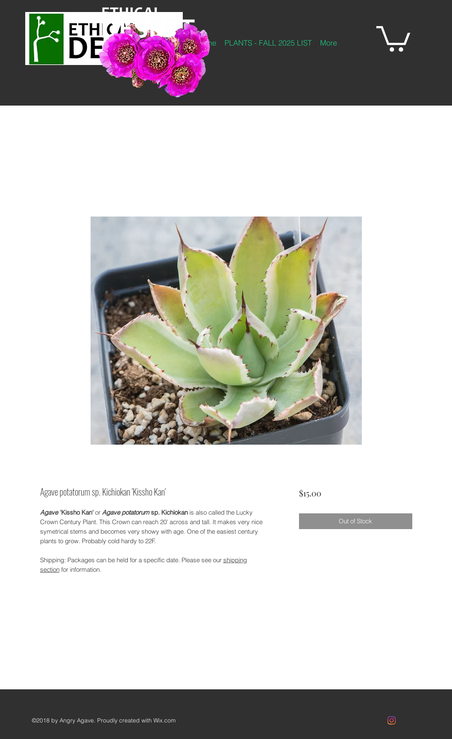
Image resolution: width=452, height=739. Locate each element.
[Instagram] (391, 720)
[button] (393, 37)
